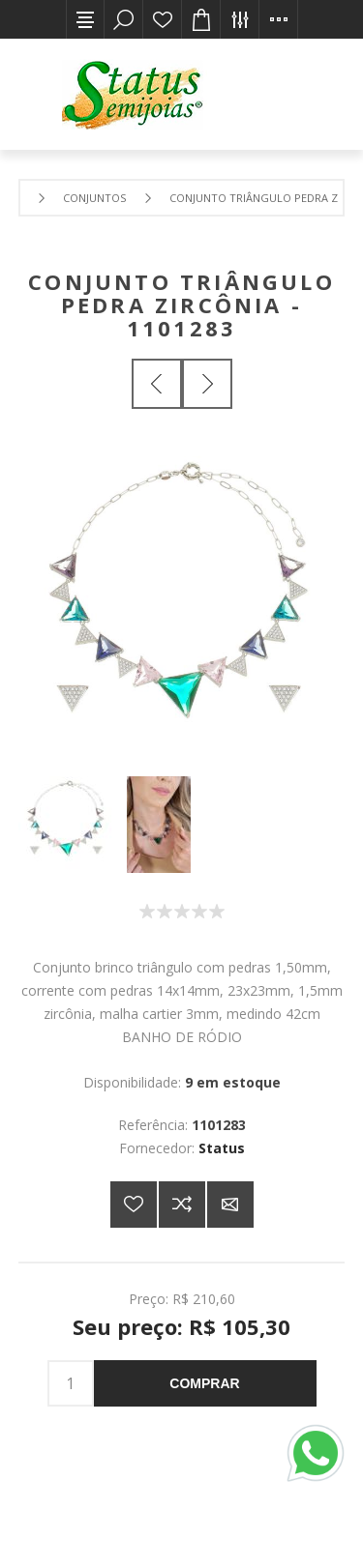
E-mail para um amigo (230, 1204)
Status (221, 1148)
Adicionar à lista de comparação (182, 1204)
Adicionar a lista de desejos (133, 1204)
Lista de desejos (162, 19)
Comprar (204, 1383)
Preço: (148, 1298)
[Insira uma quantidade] (70, 1383)
